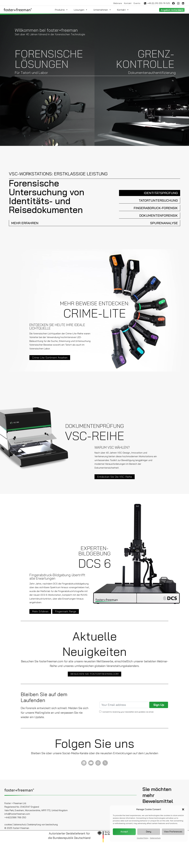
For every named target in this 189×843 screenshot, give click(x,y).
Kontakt (128, 3)
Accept (124, 831)
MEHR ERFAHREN (24, 223)
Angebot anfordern (172, 9)
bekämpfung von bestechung (43, 824)
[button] (183, 809)
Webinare (117, 3)
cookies (8, 824)
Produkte (61, 9)
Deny (148, 831)
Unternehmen (102, 9)
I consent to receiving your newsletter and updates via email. (128, 712)
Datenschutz (155, 838)
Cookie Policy (142, 838)
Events (137, 3)
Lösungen (81, 9)
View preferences (173, 831)
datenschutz (20, 824)
